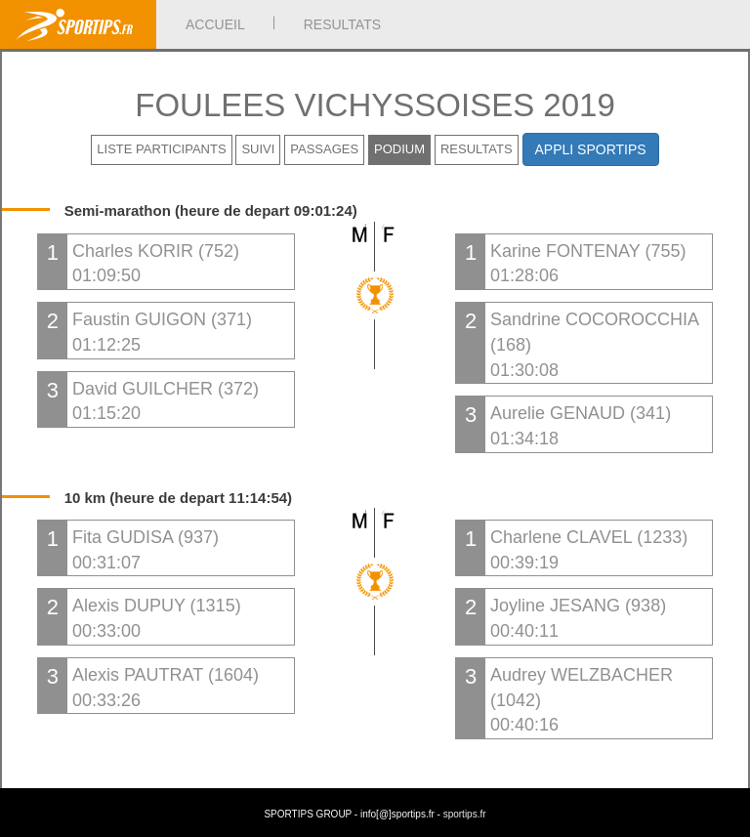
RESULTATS (342, 24)
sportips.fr (464, 814)
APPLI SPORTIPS (590, 149)
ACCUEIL (215, 24)
